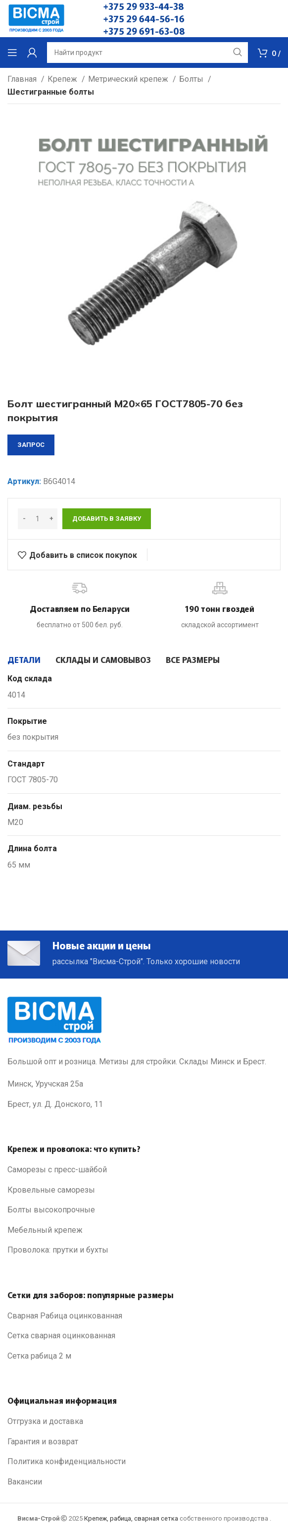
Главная (23, 79)
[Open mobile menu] (12, 52)
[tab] (24, 659)
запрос (31, 444)
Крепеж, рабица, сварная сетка (131, 1518)
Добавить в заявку (106, 518)
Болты (192, 79)
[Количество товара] (37, 518)
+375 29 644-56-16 (144, 18)
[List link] (144, 1169)
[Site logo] (36, 18)
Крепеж (63, 79)
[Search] (147, 52)
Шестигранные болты (50, 92)
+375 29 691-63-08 (144, 30)
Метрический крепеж (129, 79)
